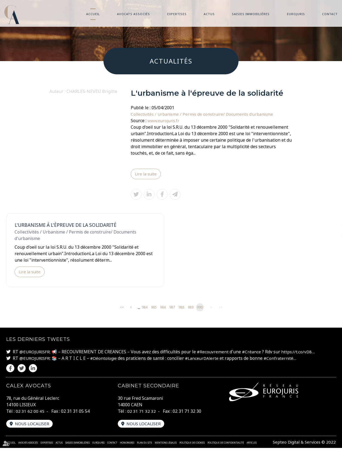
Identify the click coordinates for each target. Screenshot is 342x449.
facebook (331, 213)
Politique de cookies (192, 443)
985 (154, 308)
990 (200, 308)
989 (190, 308)
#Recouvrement (214, 352)
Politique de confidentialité (225, 443)
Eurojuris (296, 14)
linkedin (331, 235)
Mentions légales (166, 443)
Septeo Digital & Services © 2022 (303, 443)
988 (181, 308)
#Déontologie (105, 359)
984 (144, 308)
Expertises (177, 14)
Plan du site (144, 443)
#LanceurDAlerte (205, 359)
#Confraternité (283, 359)
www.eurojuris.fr (164, 121)
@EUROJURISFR (35, 352)
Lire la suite (147, 174)
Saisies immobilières (251, 14)
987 (172, 308)
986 (163, 308)
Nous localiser (33, 425)
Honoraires (127, 443)
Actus (209, 14)
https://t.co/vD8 (299, 352)
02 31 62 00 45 (30, 412)
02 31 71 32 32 (141, 412)
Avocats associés (133, 14)
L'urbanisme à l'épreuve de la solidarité (68, 225)
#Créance (254, 352)
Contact (330, 14)
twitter (331, 224)
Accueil (93, 14)
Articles (252, 443)
